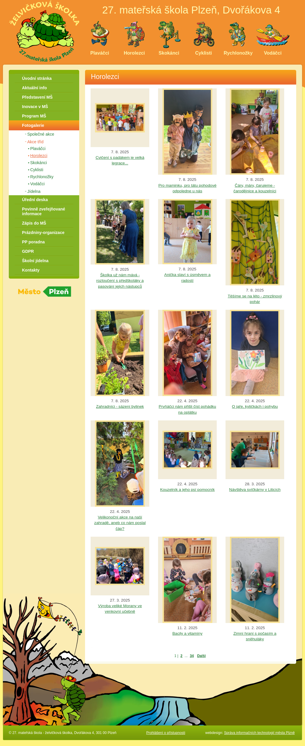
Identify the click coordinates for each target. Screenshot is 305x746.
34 (192, 656)
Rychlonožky (41, 176)
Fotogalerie (33, 125)
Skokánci (38, 162)
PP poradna (33, 242)
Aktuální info (34, 87)
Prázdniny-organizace (43, 232)
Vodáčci (37, 183)
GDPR (28, 251)
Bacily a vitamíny (187, 633)
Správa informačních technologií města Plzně (259, 733)
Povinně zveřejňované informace (43, 211)
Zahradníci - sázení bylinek (120, 406)
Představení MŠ (37, 97)
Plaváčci (37, 148)
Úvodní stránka (37, 78)
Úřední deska (35, 199)
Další (201, 656)
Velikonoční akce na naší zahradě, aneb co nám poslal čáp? (119, 523)
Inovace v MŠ (35, 106)
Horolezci (38, 155)
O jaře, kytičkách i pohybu (255, 406)
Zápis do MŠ (34, 223)
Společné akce (40, 134)
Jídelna (33, 191)
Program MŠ (34, 116)
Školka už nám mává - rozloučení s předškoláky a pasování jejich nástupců (120, 280)
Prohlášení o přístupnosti (165, 733)
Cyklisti (36, 169)
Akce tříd (35, 141)
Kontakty (31, 270)
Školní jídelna (35, 260)
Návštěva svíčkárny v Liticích (254, 489)
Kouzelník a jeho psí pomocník (187, 489)
